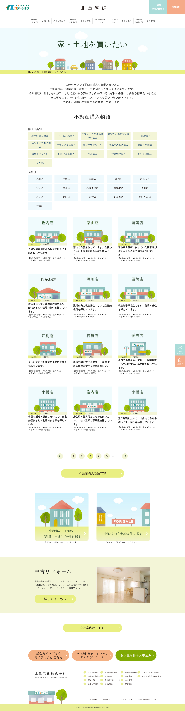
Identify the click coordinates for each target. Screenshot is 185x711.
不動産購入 (109, 684)
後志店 (40, 187)
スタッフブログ (109, 699)
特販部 (40, 205)
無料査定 (180, 361)
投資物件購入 (119, 153)
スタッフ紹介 (93, 684)
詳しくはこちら (55, 599)
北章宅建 (95, 7)
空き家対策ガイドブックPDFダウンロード (92, 655)
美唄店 (145, 187)
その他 (40, 162)
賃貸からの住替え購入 (119, 135)
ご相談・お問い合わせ (151, 672)
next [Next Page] (125, 456)
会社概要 (128, 680)
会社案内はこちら (92, 628)
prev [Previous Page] (60, 456)
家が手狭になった (92, 144)
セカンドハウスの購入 (40, 144)
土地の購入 (145, 135)
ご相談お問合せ (180, 350)
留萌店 (92, 178)
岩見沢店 (145, 178)
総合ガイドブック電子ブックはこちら (49, 655)
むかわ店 (119, 196)
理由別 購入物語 (40, 135)
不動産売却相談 (94, 676)
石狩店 (40, 178)
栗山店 (66, 196)
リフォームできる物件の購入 (92, 135)
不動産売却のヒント (113, 680)
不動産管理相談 (131, 672)
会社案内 (128, 676)
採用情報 (93, 699)
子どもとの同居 (66, 135)
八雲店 (92, 196)
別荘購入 (92, 153)
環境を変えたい (40, 153)
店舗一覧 (91, 680)
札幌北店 (119, 187)
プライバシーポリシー (146, 699)
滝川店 (66, 187)
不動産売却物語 (111, 672)
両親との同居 (145, 144)
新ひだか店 (145, 196)
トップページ (93, 672)
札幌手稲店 (92, 187)
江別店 (118, 178)
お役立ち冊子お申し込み (151, 676)
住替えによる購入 (66, 144)
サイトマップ (126, 699)
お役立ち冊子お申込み (136, 655)
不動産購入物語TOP (92, 473)
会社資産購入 (145, 153)
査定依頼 (128, 684)
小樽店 (66, 178)
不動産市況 (86, 21)
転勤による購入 (66, 153)
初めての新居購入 (118, 144)
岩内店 (40, 196)
